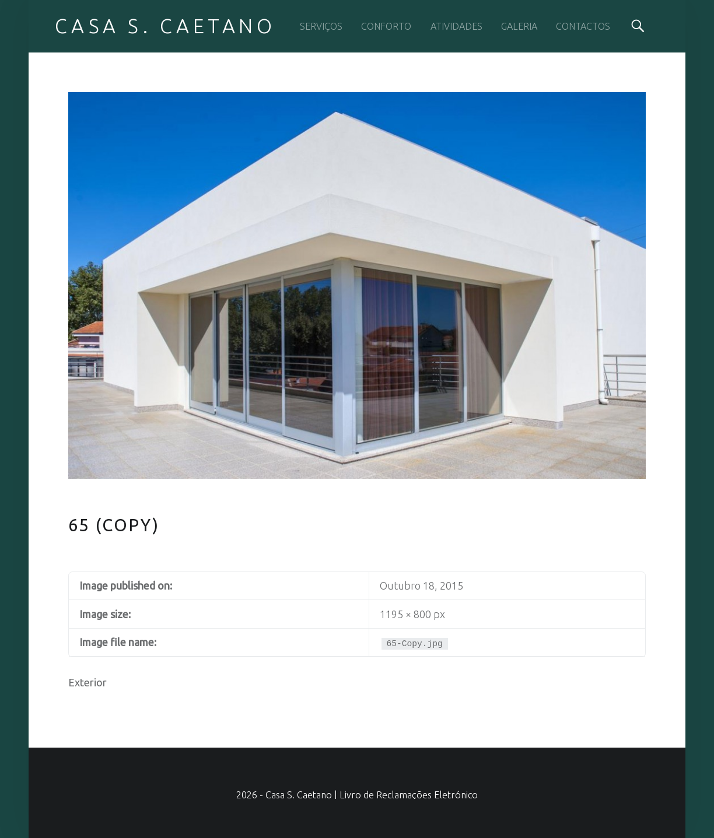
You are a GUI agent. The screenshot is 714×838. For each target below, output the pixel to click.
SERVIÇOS (321, 26)
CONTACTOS (583, 26)
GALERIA (519, 26)
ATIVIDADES (456, 26)
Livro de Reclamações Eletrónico (409, 795)
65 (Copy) (114, 525)
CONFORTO (386, 26)
